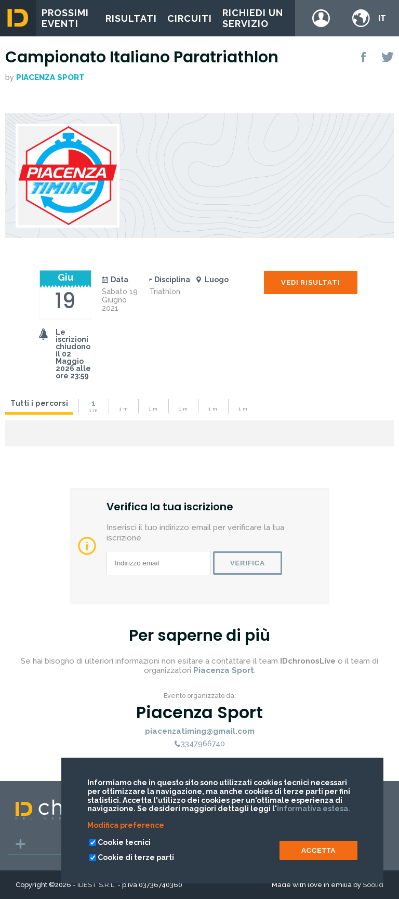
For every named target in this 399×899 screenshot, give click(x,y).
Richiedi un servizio (252, 18)
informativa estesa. (313, 808)
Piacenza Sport (50, 77)
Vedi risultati (310, 282)
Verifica (247, 563)
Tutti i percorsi (39, 403)
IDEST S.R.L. (96, 885)
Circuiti (189, 18)
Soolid (373, 885)
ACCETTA (318, 850)
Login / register (321, 18)
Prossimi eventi (65, 18)
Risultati (131, 18)
